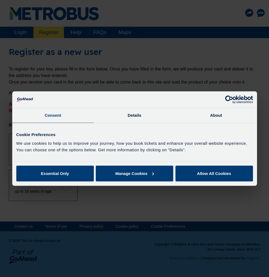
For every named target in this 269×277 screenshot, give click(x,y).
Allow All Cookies (214, 173)
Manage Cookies (134, 173)
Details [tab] (134, 115)
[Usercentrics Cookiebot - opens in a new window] (229, 100)
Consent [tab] (53, 115)
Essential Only (55, 173)
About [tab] (216, 115)
